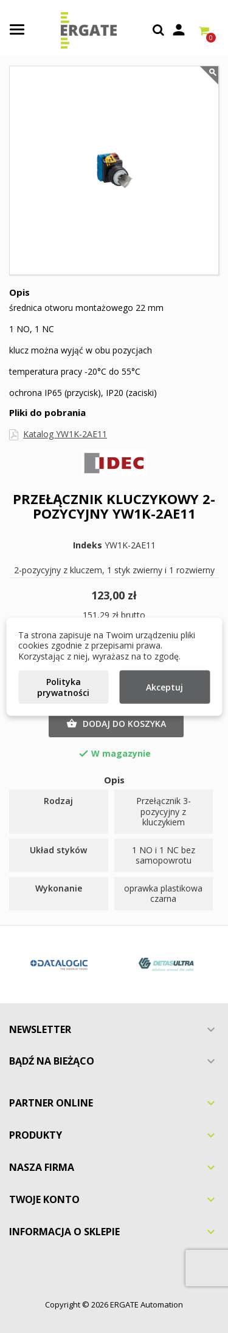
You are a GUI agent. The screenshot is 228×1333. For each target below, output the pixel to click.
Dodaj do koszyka (116, 724)
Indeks (87, 545)
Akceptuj (164, 687)
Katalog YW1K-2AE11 (65, 434)
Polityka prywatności (63, 687)
